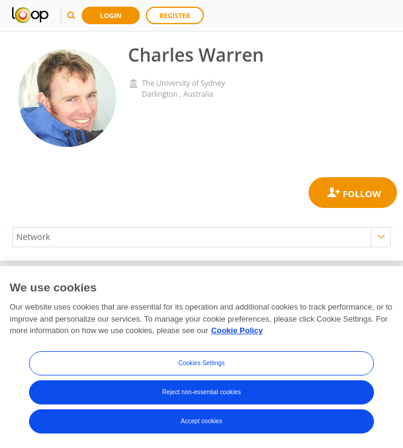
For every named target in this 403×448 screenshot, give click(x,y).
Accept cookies (202, 421)
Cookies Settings (202, 363)
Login (111, 15)
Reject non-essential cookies (201, 392)
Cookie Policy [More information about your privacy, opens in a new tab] (237, 330)
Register (175, 15)
